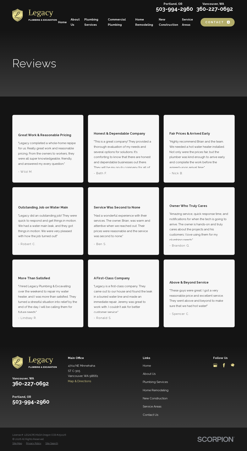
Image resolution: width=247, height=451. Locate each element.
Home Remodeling (155, 390)
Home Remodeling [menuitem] (144, 22)
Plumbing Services (155, 382)
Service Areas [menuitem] (187, 22)
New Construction (155, 398)
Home (147, 365)
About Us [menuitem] (75, 22)
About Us (149, 374)
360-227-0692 (214, 9)
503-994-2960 (174, 9)
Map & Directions (79, 381)
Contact (217, 22)
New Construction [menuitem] (168, 22)
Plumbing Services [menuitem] (91, 22)
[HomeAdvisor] (233, 365)
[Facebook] (224, 365)
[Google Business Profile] (215, 365)
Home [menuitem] (62, 22)
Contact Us (150, 415)
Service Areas (152, 406)
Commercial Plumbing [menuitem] (117, 22)
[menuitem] (17, 443)
